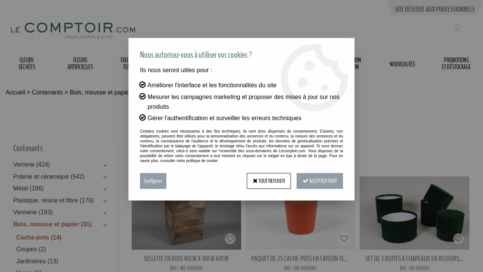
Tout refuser (269, 181)
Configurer (153, 181)
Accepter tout (320, 181)
